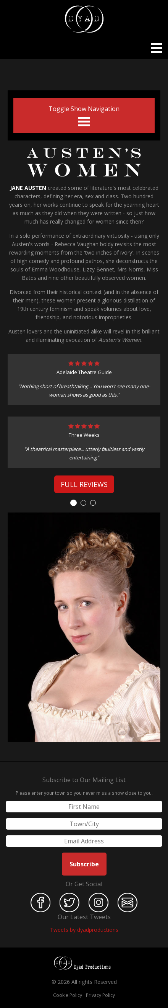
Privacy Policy (100, 995)
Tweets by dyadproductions (84, 929)
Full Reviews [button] (84, 484)
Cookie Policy (67, 995)
